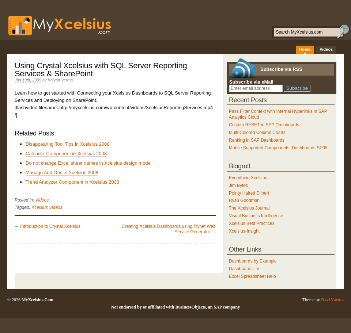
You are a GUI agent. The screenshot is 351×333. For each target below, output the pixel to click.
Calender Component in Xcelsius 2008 (66, 153)
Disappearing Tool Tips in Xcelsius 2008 (68, 144)
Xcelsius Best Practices (252, 223)
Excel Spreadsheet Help (252, 276)
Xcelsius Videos (47, 207)
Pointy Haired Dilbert (249, 193)
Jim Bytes (238, 185)
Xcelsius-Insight (244, 231)
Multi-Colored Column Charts (257, 132)
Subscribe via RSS (281, 69)
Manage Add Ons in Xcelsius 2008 (62, 172)
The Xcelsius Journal (249, 208)
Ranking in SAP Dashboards (256, 140)
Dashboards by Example (253, 261)
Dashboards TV (244, 268)
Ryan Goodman (244, 200)
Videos (326, 49)
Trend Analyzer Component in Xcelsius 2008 (72, 182)
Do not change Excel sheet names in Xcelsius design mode (88, 163)
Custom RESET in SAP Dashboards (264, 124)
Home (305, 49)
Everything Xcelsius (248, 177)
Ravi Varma (332, 299)
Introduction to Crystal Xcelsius (50, 226)
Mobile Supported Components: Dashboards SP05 (278, 147)
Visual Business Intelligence (256, 215)
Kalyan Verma (60, 80)
